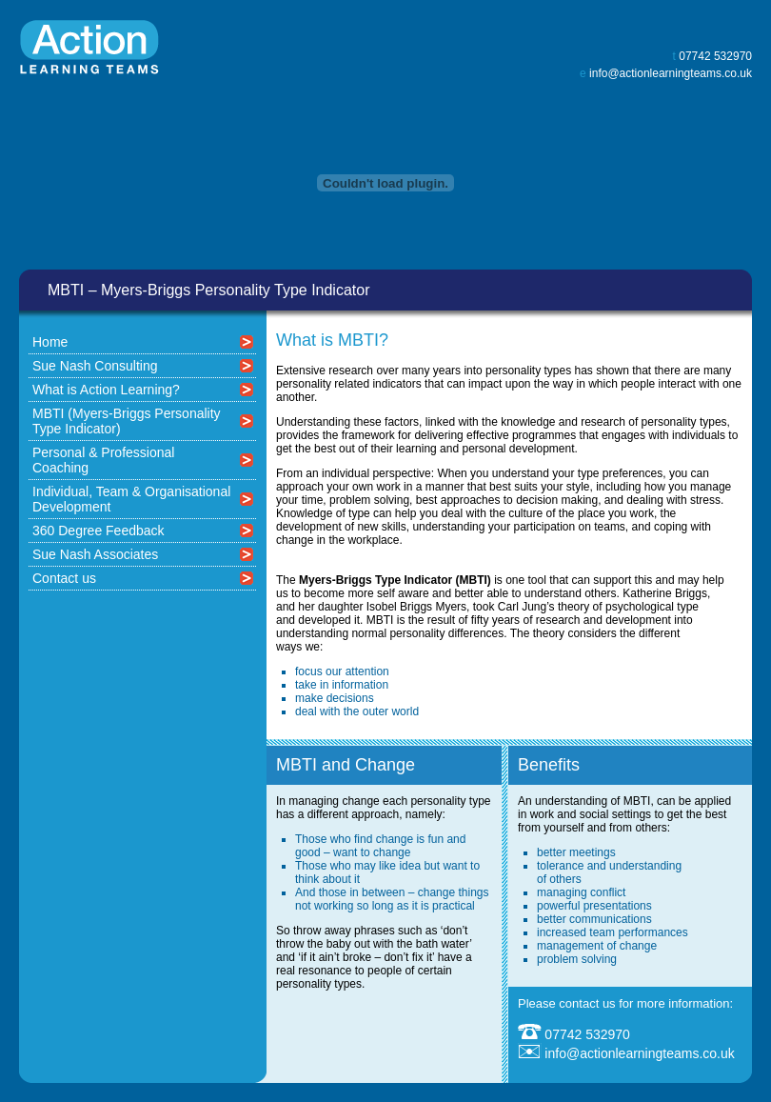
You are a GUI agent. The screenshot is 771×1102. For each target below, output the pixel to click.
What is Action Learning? (106, 389)
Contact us (64, 578)
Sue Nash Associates (95, 554)
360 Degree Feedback (98, 530)
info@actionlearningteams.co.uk (670, 73)
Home (50, 342)
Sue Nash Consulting (95, 365)
